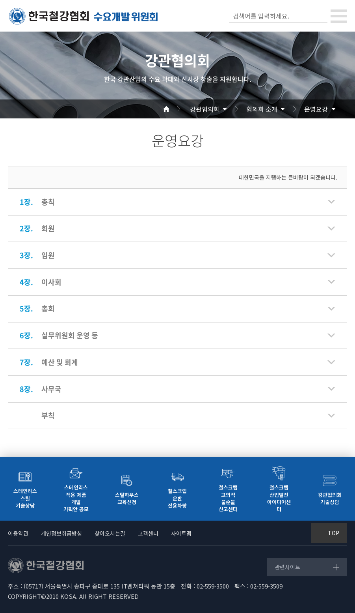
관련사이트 (287, 567)
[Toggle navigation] (339, 16)
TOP (333, 533)
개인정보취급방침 (61, 533)
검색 (320, 15)
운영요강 (316, 109)
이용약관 (18, 533)
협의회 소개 (261, 109)
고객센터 (148, 533)
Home (175, 108)
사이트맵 (181, 533)
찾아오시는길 (110, 533)
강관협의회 (204, 109)
